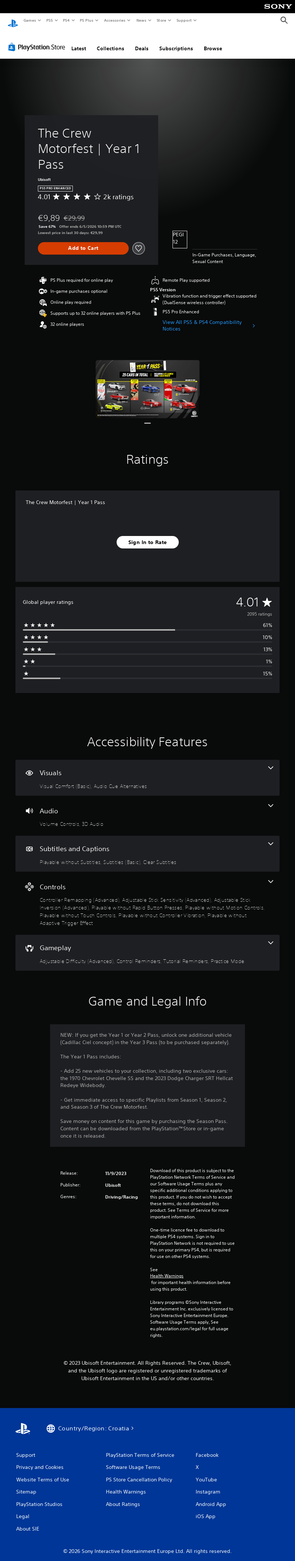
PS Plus (87, 20)
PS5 (49, 20)
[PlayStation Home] (13, 20)
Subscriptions (176, 41)
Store (161, 20)
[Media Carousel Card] (148, 382)
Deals (142, 41)
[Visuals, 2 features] (147, 771)
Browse (213, 41)
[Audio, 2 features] (147, 809)
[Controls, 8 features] (147, 896)
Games (29, 20)
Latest (78, 41)
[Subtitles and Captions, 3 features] (147, 847)
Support (183, 20)
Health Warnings (167, 1269)
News (141, 20)
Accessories (114, 20)
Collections (110, 41)
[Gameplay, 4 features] (147, 946)
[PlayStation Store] (38, 40)
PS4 (66, 20)
